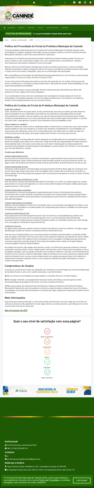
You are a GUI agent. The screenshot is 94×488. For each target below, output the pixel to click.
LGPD (31, 40)
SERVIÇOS (41, 27)
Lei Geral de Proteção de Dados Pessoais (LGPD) (33, 77)
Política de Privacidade (49, 480)
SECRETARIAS (31, 27)
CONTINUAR (81, 480)
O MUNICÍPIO (21, 27)
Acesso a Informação (19, 40)
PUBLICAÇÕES (65, 27)
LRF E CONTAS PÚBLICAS (52, 27)
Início (7, 40)
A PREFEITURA (11, 27)
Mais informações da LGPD (16, 310)
